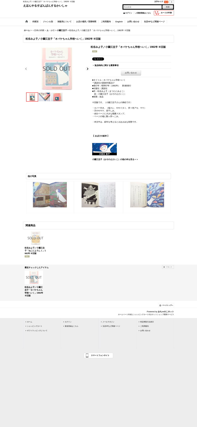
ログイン (128, 13)
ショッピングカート (34, 326)
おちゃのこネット (166, 311)
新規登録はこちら (144, 13)
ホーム (29, 322)
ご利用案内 (144, 326)
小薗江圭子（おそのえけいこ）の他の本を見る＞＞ (115, 159)
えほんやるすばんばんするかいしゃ (45, 5)
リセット (169, 267)
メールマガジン (108, 322)
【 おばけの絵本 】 (100, 136)
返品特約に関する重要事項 (106, 65)
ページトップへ (167, 305)
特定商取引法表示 (147, 322)
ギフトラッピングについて (37, 330)
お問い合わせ (131, 73)
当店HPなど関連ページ (111, 326)
